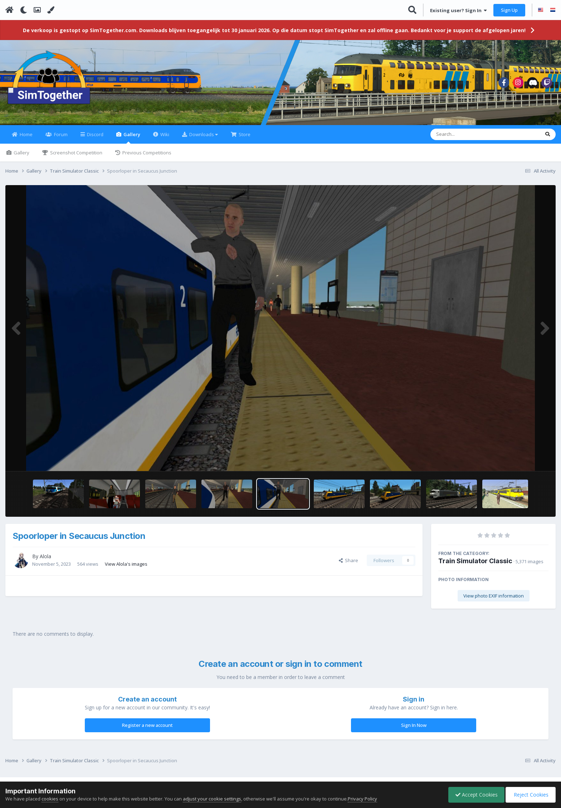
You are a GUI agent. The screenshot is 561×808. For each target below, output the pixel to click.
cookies (50, 798)
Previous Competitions (146, 157)
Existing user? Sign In (458, 10)
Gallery (131, 141)
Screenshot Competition (75, 157)
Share (348, 564)
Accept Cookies (475, 794)
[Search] (466, 138)
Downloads (203, 138)
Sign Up (509, 10)
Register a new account (147, 729)
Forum (60, 138)
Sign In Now (413, 729)
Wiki (164, 138)
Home (26, 138)
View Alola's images (126, 568)
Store (244, 138)
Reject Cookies (530, 794)
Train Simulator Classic (475, 565)
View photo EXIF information (493, 600)
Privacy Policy (362, 798)
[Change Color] (50, 10)
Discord (94, 138)
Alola (45, 560)
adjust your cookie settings (212, 798)
